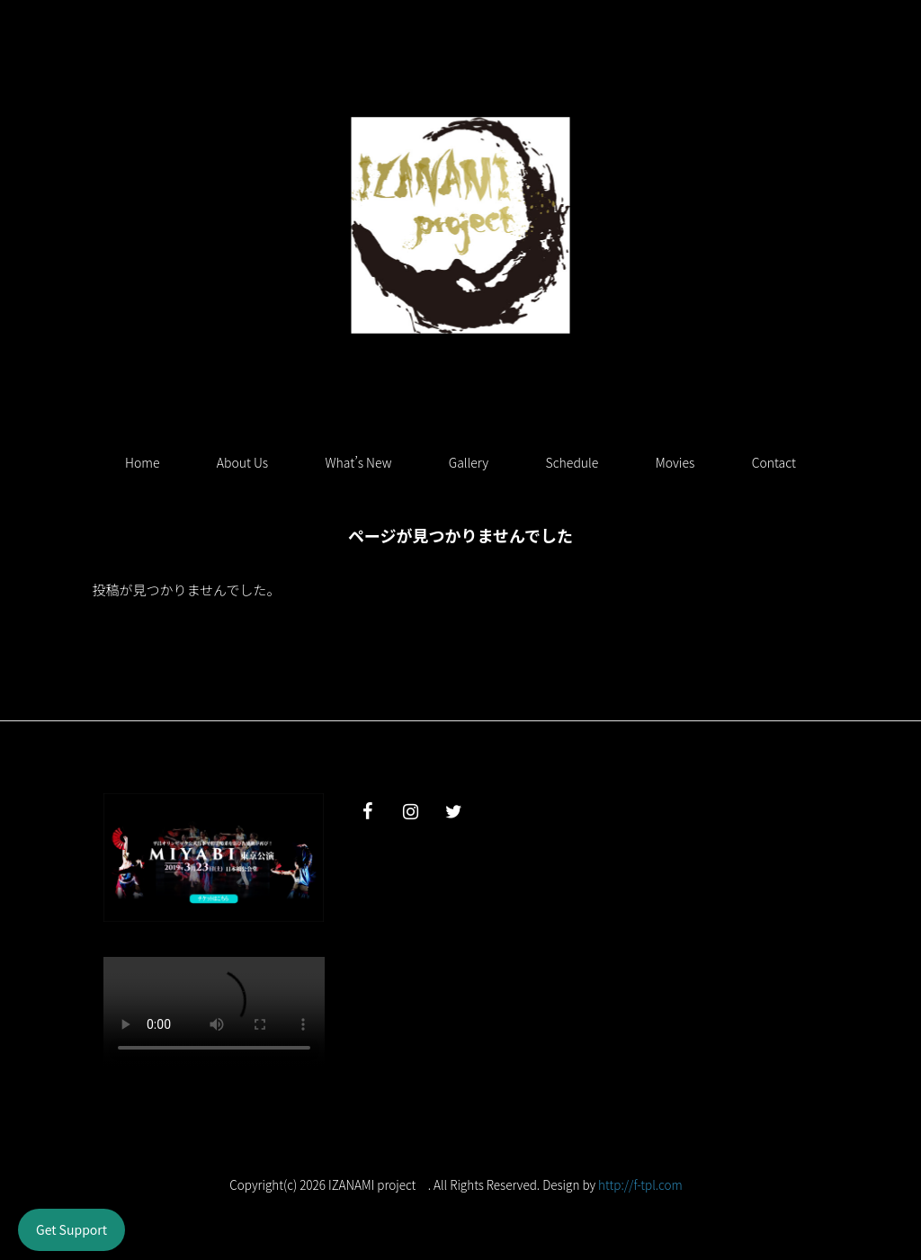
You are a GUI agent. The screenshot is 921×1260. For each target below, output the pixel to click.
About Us (242, 462)
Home (142, 462)
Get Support (71, 1229)
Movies (675, 462)
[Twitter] (453, 811)
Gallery (468, 462)
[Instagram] (410, 811)
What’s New (359, 462)
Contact (774, 462)
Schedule (572, 462)
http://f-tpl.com (640, 1184)
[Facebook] (367, 811)
